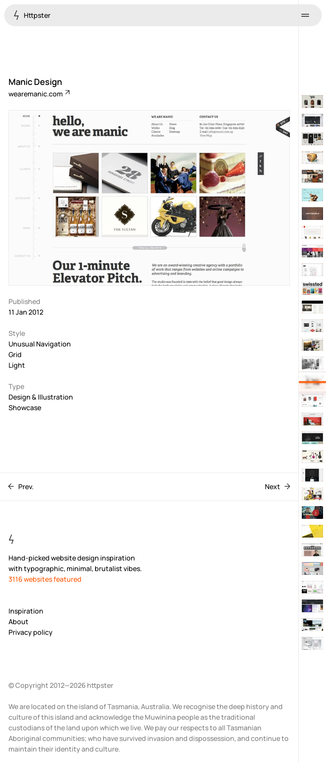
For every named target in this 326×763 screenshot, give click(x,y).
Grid (15, 354)
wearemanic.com (38, 94)
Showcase (24, 407)
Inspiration (25, 611)
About (18, 621)
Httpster (32, 15)
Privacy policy (30, 632)
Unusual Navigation (39, 344)
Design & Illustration (40, 397)
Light (16, 365)
